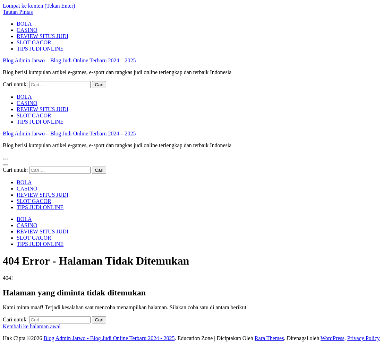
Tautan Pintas (18, 12)
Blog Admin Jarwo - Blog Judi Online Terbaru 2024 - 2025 (109, 338)
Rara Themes (269, 338)
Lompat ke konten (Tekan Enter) (39, 6)
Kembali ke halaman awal (32, 326)
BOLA (24, 24)
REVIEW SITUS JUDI (42, 36)
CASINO (27, 30)
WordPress (332, 338)
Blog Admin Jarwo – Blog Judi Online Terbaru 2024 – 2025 (69, 60)
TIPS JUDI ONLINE (40, 49)
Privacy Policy (363, 338)
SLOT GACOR (34, 42)
